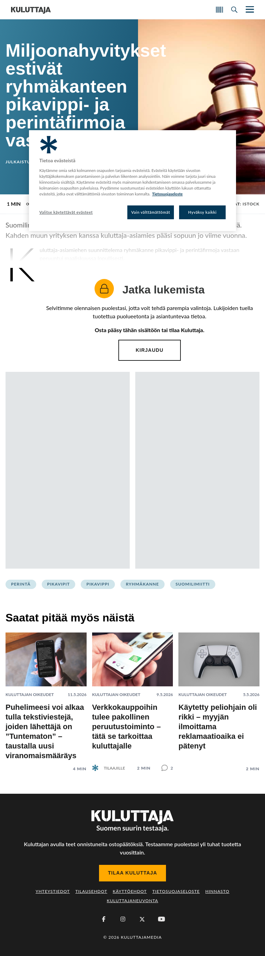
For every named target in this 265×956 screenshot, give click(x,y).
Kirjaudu (149, 350)
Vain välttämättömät (150, 212)
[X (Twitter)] (142, 919)
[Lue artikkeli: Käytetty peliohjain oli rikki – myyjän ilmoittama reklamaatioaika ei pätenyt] (218, 696)
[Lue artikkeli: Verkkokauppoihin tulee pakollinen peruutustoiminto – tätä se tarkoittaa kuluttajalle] (132, 696)
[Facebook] (103, 919)
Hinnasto (217, 891)
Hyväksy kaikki (202, 212)
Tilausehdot (91, 891)
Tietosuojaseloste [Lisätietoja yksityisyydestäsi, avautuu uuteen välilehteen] (167, 194)
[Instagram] (123, 919)
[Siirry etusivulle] (31, 10)
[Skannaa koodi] (219, 10)
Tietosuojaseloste (176, 891)
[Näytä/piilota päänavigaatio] (249, 9)
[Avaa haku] (234, 10)
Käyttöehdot (130, 891)
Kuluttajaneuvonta (132, 900)
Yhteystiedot (53, 891)
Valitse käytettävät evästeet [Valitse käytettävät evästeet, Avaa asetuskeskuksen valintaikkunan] (66, 212)
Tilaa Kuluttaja (132, 873)
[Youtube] (161, 919)
